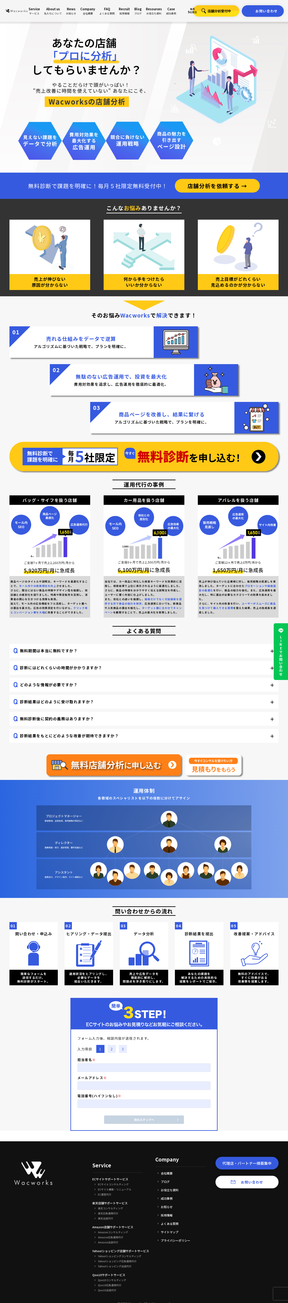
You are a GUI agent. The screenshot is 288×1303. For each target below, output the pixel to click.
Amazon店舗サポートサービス (112, 1227)
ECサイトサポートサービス (110, 1179)
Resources (154, 11)
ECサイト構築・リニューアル (114, 1189)
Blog (138, 11)
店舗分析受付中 (212, 11)
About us (53, 11)
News (71, 11)
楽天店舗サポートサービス (110, 1203)
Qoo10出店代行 (107, 1290)
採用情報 (167, 1215)
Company (87, 11)
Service (34, 11)
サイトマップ (169, 1232)
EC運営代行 (104, 1194)
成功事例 (167, 1198)
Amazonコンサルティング (113, 1232)
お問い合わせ (266, 10)
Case (171, 11)
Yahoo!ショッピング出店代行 (114, 1266)
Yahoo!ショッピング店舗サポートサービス (120, 1251)
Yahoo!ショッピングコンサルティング (119, 1256)
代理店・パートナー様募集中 (247, 1163)
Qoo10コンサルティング (112, 1280)
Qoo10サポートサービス (108, 1275)
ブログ (165, 1181)
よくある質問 (169, 1223)
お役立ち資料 (169, 1190)
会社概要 (167, 1173)
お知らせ (167, 1206)
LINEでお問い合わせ (280, 655)
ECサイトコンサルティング (113, 1184)
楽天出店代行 (105, 1218)
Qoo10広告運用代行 (109, 1285)
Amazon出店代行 (108, 1242)
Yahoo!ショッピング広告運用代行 (117, 1261)
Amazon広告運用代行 (110, 1237)
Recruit (124, 11)
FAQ (107, 11)
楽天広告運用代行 (108, 1213)
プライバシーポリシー (175, 1240)
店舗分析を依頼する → (217, 186)
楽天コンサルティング (110, 1208)
